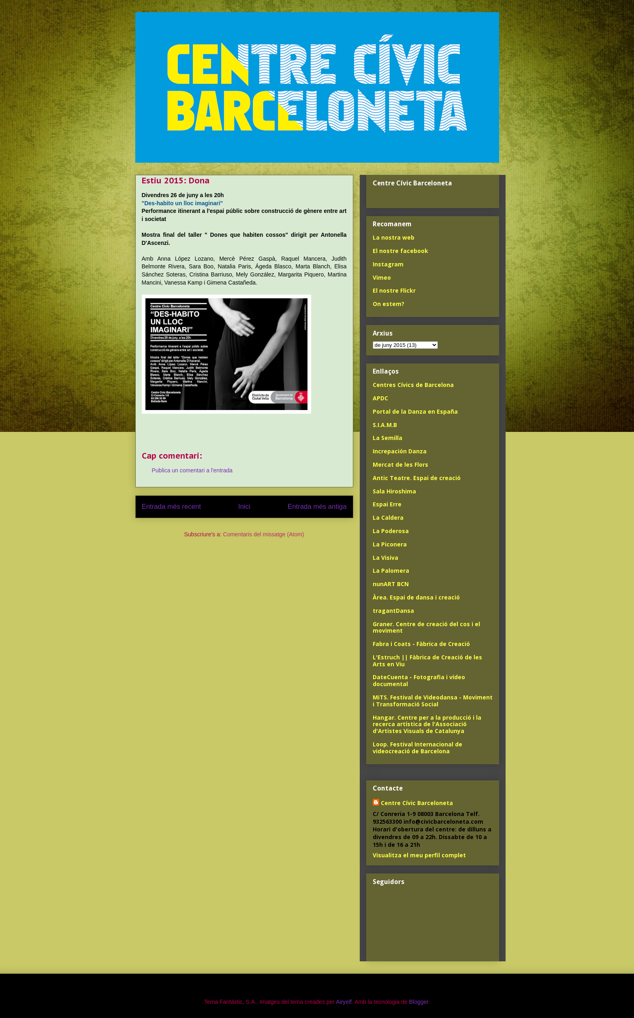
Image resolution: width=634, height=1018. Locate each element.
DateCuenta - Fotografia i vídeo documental (419, 680)
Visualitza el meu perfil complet (419, 855)
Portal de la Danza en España (415, 411)
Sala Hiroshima (394, 491)
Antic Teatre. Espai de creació (417, 478)
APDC (380, 398)
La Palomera (391, 570)
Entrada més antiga (317, 506)
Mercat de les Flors (400, 464)
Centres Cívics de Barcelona (413, 385)
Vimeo (382, 277)
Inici (244, 506)
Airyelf (344, 1002)
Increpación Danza (400, 451)
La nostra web (393, 237)
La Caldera (388, 517)
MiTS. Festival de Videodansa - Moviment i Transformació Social (433, 700)
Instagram (388, 264)
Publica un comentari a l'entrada (192, 470)
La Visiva (385, 557)
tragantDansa (393, 610)
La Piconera (390, 544)
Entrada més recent (171, 506)
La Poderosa (391, 531)
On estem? (388, 304)
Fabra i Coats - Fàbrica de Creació (421, 644)
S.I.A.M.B (385, 425)
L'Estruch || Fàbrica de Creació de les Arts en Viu (427, 660)
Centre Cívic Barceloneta (417, 803)
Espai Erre (387, 504)
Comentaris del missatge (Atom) (263, 534)
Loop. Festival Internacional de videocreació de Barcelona (417, 747)
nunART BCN (391, 584)
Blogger (418, 1002)
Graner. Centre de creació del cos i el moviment (426, 627)
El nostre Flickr (394, 290)
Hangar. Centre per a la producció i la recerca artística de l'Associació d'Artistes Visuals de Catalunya (427, 724)
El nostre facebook (400, 251)
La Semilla (387, 438)
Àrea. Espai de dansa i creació (416, 597)
